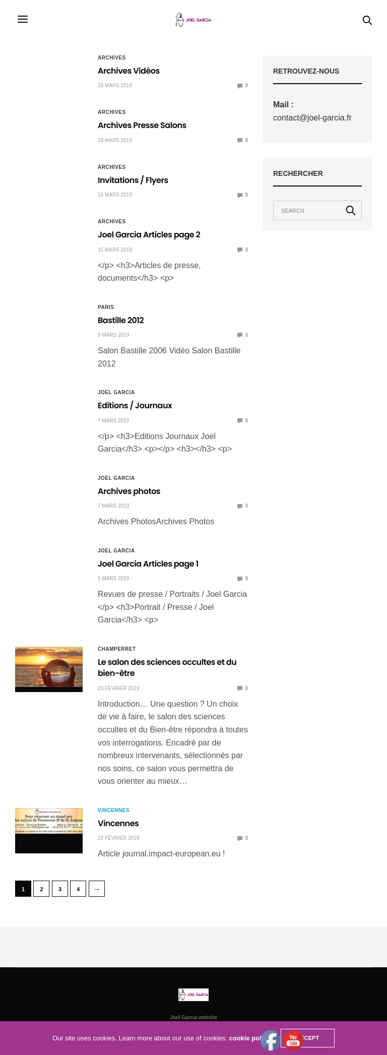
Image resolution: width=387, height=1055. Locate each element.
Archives (112, 57)
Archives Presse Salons (142, 125)
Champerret (117, 649)
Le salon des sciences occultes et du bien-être (167, 667)
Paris (106, 307)
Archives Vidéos (129, 71)
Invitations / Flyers (133, 180)
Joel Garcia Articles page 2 (149, 234)
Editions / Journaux (135, 405)
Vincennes (114, 810)
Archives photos (129, 491)
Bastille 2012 (121, 320)
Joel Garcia (116, 392)
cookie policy (250, 1038)
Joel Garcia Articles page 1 (148, 564)
